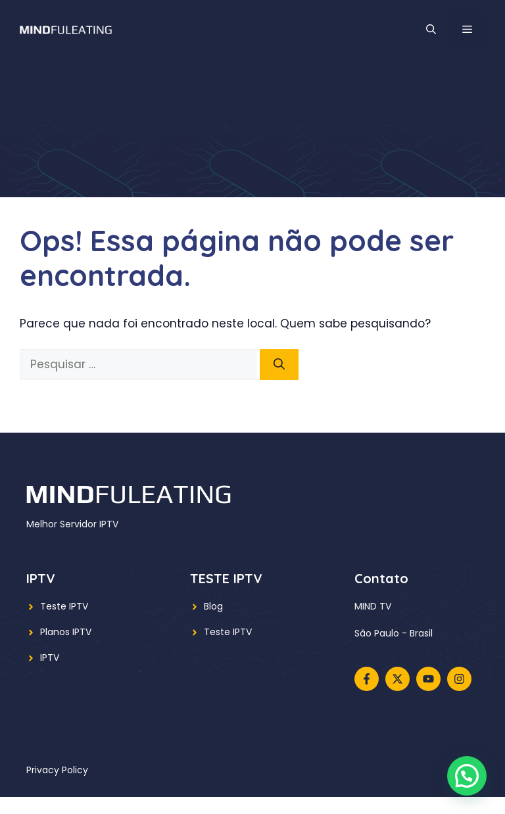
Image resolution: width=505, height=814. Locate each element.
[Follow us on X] (397, 679)
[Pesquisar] (279, 365)
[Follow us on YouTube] (428, 679)
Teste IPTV (64, 606)
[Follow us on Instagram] (459, 679)
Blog (213, 606)
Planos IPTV (65, 631)
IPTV (49, 657)
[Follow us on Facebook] (366, 679)
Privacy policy (57, 770)
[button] (431, 29)
